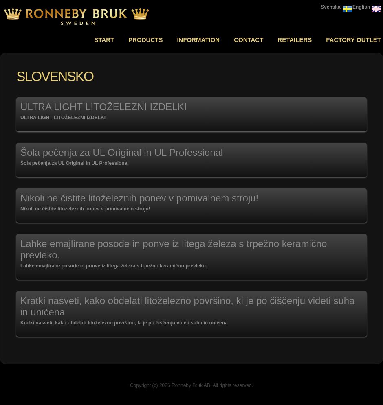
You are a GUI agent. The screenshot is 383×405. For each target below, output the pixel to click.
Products (145, 39)
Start (104, 39)
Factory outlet (353, 39)
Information (198, 39)
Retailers (294, 39)
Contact (248, 39)
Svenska (331, 7)
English (361, 7)
